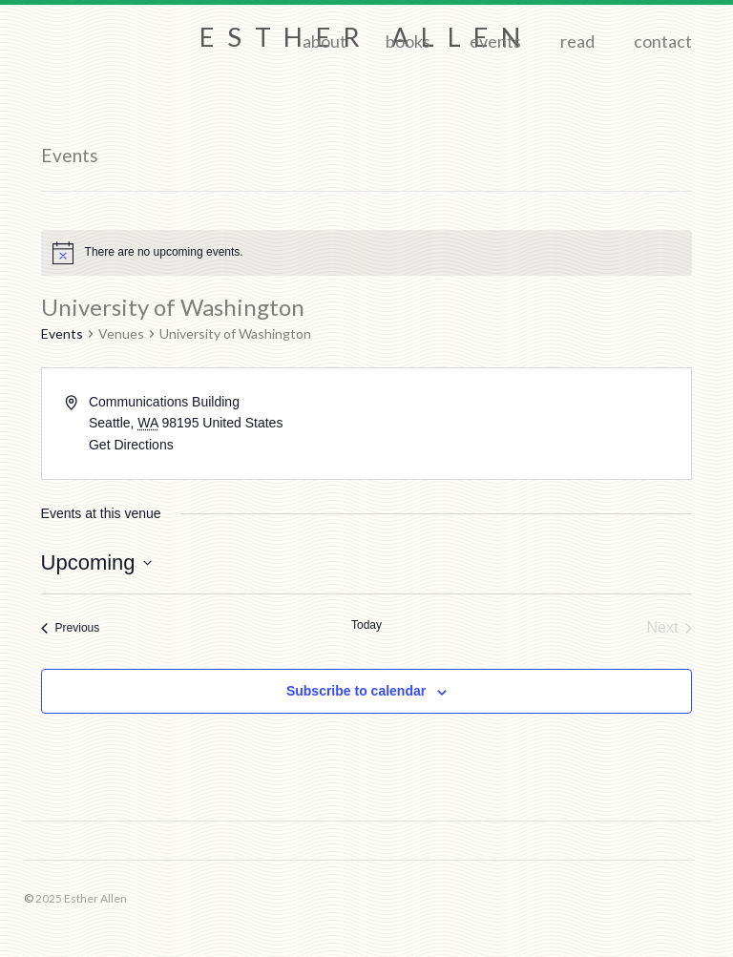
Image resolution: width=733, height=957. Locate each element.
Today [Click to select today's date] (366, 625)
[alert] (367, 253)
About (324, 41)
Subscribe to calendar (356, 690)
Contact (663, 41)
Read (577, 41)
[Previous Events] (70, 627)
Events (495, 41)
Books (408, 41)
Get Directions (131, 444)
